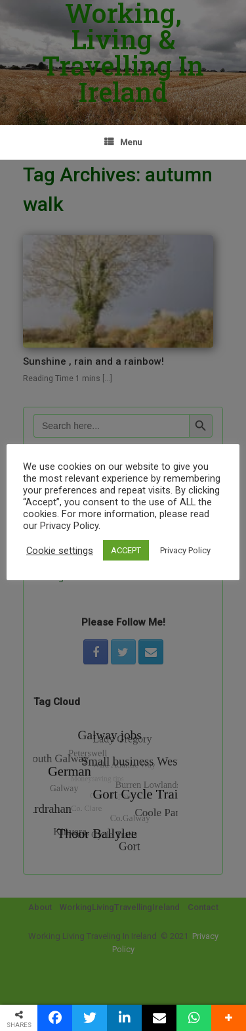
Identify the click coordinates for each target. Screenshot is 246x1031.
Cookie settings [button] (59, 551)
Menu (123, 142)
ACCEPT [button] (126, 550)
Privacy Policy (185, 550)
